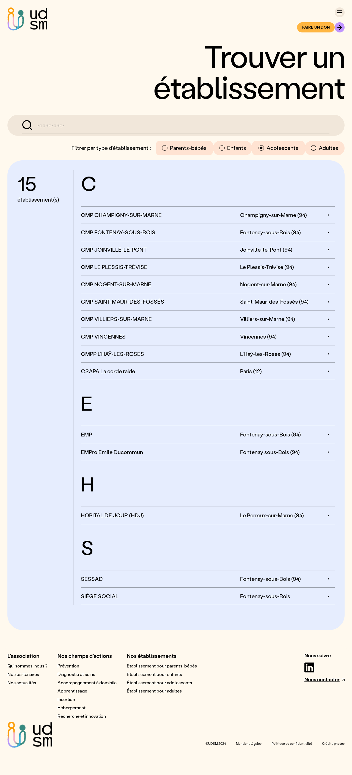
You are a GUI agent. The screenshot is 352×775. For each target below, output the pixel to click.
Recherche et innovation (81, 716)
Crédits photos (333, 743)
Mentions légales (249, 743)
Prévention (68, 666)
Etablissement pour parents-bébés (162, 666)
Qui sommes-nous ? (27, 666)
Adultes (324, 147)
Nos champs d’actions (84, 655)
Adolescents (278, 147)
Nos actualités (21, 682)
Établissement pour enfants (154, 674)
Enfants (232, 147)
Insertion (66, 699)
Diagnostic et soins (76, 674)
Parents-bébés (184, 147)
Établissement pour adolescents (159, 682)
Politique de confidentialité (292, 743)
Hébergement (71, 707)
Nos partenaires (23, 674)
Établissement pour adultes (154, 691)
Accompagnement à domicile (87, 682)
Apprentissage (72, 691)
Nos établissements (152, 655)
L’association (23, 655)
